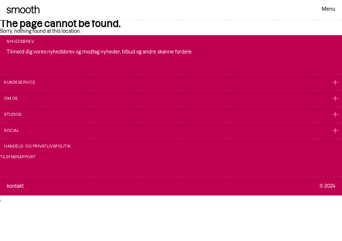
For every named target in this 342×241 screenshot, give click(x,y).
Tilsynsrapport (18, 157)
